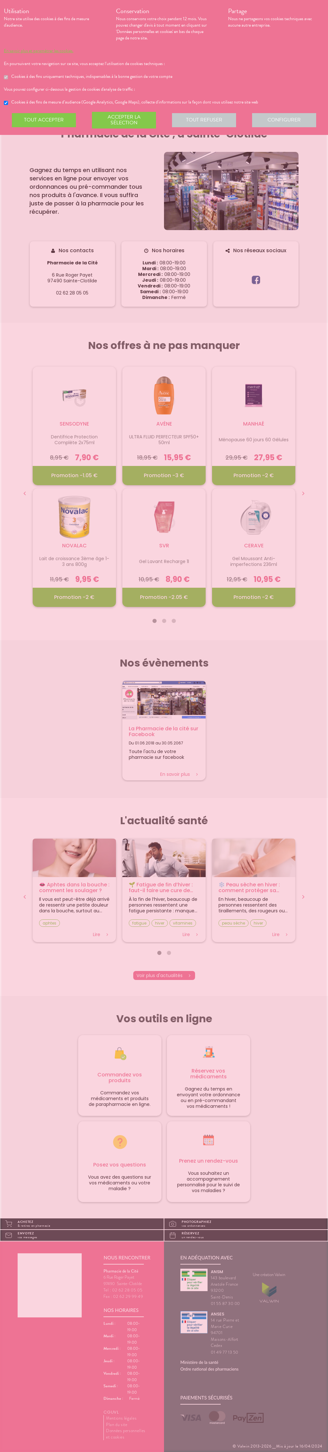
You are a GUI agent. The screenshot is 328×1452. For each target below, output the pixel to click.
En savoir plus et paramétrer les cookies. (38, 51)
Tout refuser (204, 120)
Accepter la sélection (124, 120)
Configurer (284, 120)
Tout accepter (44, 120)
